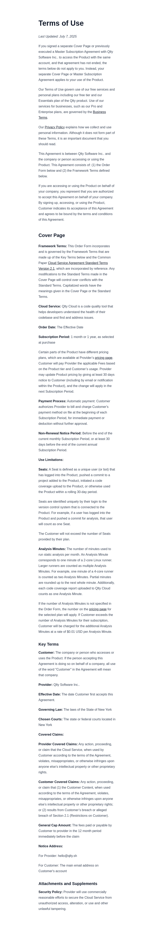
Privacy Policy (55, 127)
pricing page (103, 357)
